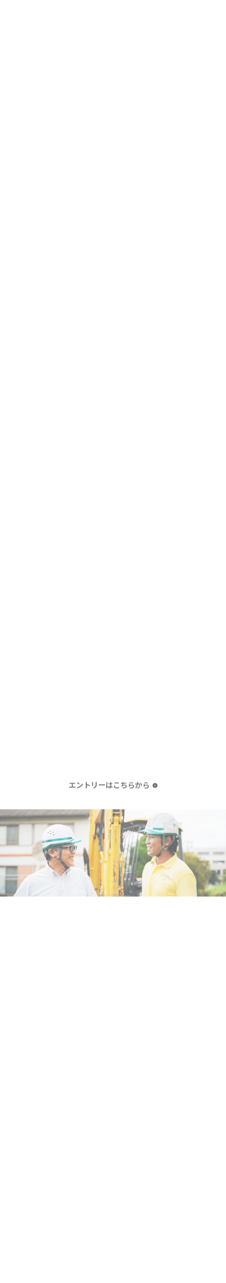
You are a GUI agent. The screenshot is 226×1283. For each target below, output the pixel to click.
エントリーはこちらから (109, 785)
